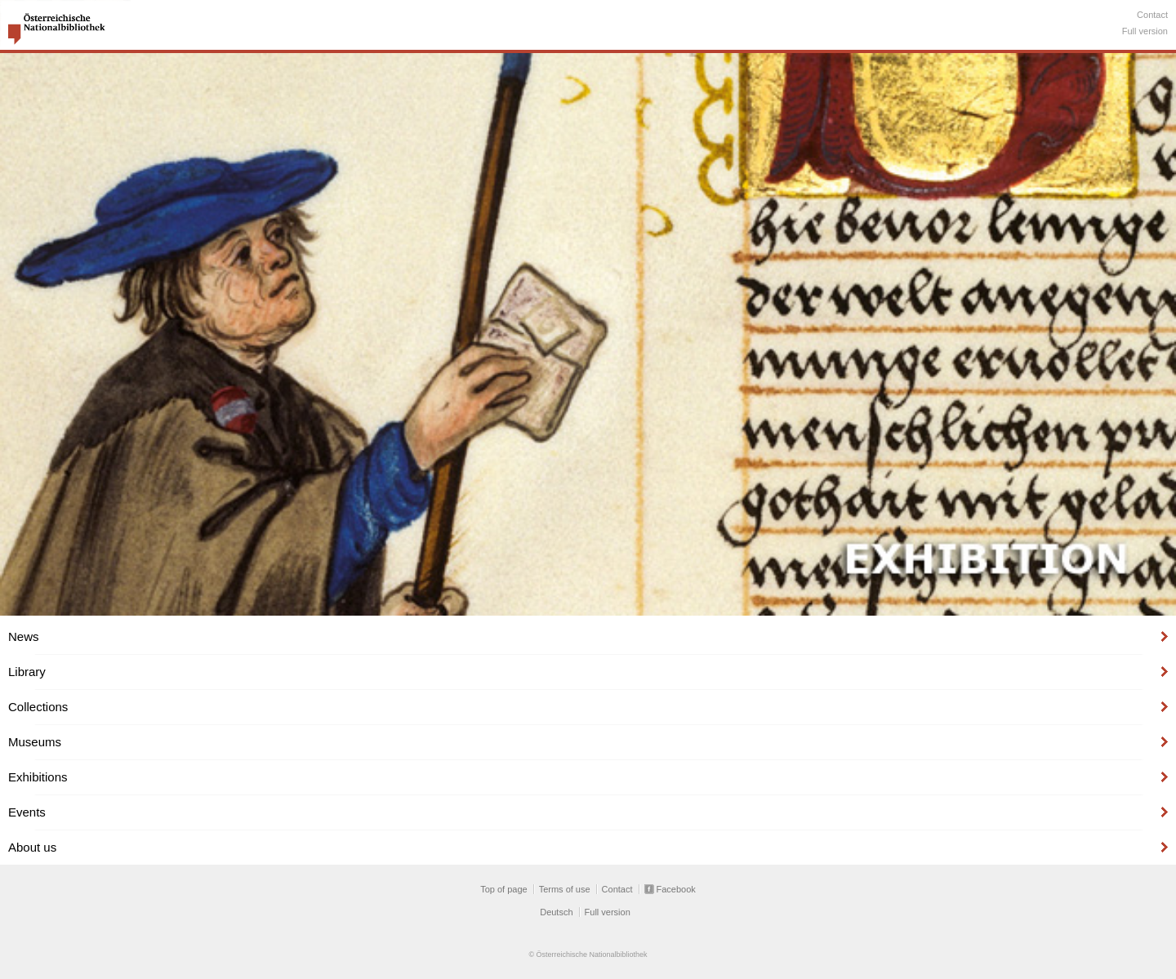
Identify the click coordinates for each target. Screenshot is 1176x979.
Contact (1152, 15)
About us (32, 847)
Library (27, 672)
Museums (34, 742)
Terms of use (564, 889)
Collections (38, 707)
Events (27, 812)
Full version (1145, 31)
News (23, 636)
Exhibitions (38, 777)
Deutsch (556, 912)
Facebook (676, 889)
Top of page (504, 889)
